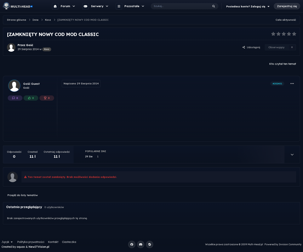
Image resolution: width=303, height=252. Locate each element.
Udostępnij (251, 47)
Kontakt (53, 242)
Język (8, 242)
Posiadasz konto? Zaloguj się (248, 6)
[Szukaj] (176, 6)
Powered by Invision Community (283, 244)
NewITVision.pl (39, 247)
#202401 (277, 83)
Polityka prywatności (30, 242)
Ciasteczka (69, 242)
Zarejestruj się (287, 6)
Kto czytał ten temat (282, 64)
